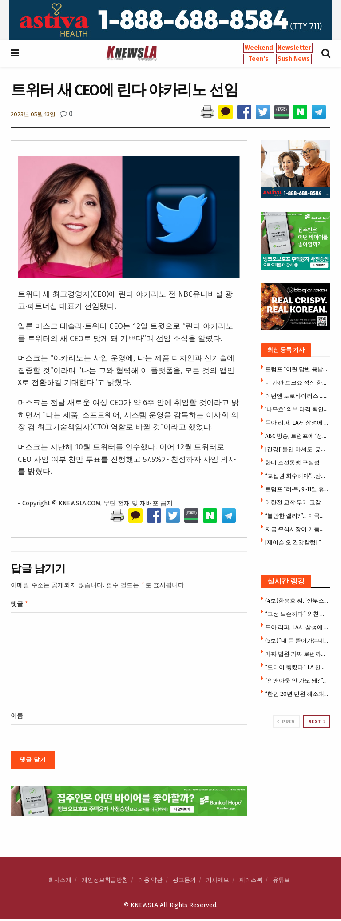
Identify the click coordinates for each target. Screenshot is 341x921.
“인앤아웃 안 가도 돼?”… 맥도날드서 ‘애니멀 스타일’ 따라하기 (297, 680)
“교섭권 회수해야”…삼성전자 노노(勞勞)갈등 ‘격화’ (297, 475)
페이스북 (250, 881)
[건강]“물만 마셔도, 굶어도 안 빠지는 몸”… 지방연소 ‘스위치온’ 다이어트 (297, 449)
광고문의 (184, 881)
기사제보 (217, 881)
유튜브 (281, 881)
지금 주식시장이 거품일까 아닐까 (297, 529)
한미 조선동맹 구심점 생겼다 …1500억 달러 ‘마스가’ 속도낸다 (297, 462)
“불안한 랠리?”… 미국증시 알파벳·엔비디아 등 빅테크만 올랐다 (297, 515)
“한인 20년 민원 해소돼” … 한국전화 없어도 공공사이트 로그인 (297, 694)
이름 (17, 717)
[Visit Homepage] (131, 53)
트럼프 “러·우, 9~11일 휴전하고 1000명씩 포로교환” (297, 489)
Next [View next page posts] (317, 722)
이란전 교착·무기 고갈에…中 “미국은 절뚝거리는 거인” (297, 502)
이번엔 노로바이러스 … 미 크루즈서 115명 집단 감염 (297, 396)
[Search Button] (325, 53)
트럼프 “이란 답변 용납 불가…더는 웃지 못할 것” (297, 369)
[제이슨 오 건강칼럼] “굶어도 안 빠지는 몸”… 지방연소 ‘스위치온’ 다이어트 (297, 542)
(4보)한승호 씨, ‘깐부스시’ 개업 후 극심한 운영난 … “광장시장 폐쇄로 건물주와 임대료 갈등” (297, 600)
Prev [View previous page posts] (285, 722)
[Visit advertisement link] (170, 20)
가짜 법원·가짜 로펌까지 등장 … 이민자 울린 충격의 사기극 (297, 654)
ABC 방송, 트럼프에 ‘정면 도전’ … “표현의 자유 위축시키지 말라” (297, 436)
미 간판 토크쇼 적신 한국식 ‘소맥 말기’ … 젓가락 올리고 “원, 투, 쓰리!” (297, 382)
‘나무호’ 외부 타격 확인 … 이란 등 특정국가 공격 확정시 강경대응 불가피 (297, 409)
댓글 (20, 605)
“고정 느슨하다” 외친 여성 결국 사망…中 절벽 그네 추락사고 (297, 614)
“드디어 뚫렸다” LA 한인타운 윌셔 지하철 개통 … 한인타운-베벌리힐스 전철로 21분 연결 (297, 667)
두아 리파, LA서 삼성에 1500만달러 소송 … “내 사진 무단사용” (297, 422)
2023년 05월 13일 (33, 114)
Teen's (259, 59)
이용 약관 (150, 881)
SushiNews (294, 59)
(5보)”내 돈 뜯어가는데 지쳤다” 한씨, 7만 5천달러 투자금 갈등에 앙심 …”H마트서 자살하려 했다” (297, 640)
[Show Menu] (15, 53)
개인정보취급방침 (105, 881)
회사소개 (59, 881)
